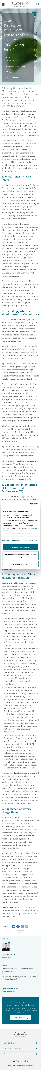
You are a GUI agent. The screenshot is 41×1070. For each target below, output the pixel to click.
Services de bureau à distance (20, 1066)
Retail (4, 974)
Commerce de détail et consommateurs (17, 969)
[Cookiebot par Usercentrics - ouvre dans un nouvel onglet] (29, 504)
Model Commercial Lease (21, 135)
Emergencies (22, 1061)
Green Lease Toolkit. (26, 117)
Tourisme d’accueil (9, 979)
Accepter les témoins (20, 547)
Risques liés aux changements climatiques (19, 976)
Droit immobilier (8, 971)
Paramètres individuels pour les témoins (18, 540)
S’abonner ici (18, 1018)
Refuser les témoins (20, 564)
